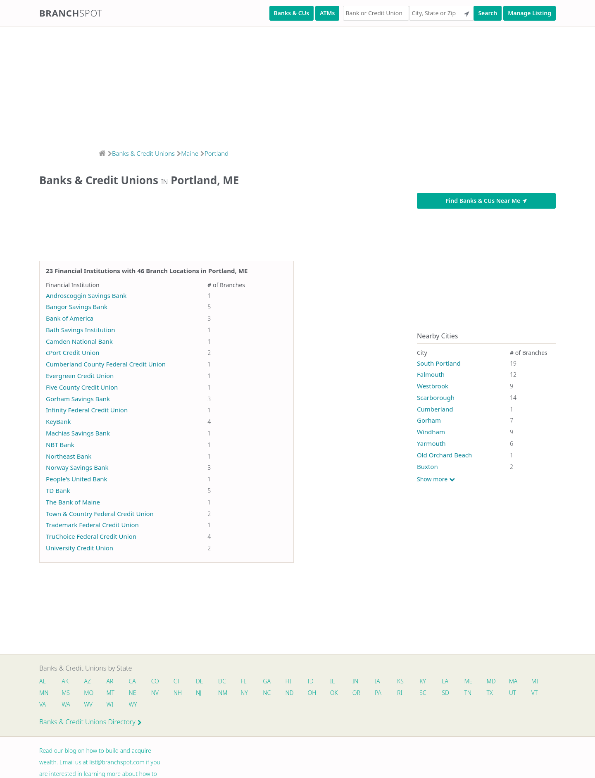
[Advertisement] (248, 85)
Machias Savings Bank (78, 433)
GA (267, 681)
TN (468, 693)
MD (491, 681)
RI (400, 693)
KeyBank (58, 421)
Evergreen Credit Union (80, 375)
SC (423, 693)
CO (155, 681)
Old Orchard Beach (444, 455)
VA (42, 704)
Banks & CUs (291, 13)
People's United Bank (76, 479)
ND (290, 693)
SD (446, 693)
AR (110, 681)
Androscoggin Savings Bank (86, 295)
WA (66, 704)
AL (42, 681)
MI (535, 681)
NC (267, 693)
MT (111, 693)
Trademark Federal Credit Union (92, 525)
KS (400, 681)
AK (65, 681)
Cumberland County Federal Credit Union (106, 364)
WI (110, 704)
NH (178, 693)
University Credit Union (79, 548)
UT (513, 693)
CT (177, 681)
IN (355, 681)
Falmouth (431, 374)
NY (244, 693)
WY (133, 704)
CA (132, 681)
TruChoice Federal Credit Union (91, 536)
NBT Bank (60, 444)
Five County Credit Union (82, 387)
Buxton (427, 466)
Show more (436, 479)
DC (222, 681)
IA (378, 681)
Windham (431, 432)
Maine (189, 153)
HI (288, 681)
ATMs (327, 13)
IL (332, 681)
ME (468, 681)
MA (513, 681)
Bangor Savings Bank (76, 306)
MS (66, 693)
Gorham (429, 420)
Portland (216, 153)
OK (334, 693)
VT (535, 693)
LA (445, 681)
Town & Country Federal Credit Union (100, 513)
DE (199, 681)
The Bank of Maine (73, 502)
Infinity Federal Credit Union (87, 410)
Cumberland (435, 409)
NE (132, 693)
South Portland (439, 363)
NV (155, 693)
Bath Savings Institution (80, 330)
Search (487, 13)
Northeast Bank (68, 456)
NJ (199, 693)
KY (423, 681)
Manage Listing (529, 13)
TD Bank (58, 490)
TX (490, 693)
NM (222, 693)
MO (88, 693)
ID (311, 681)
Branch (70, 13)
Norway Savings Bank (77, 467)
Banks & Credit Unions (143, 153)
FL (244, 681)
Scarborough (436, 397)
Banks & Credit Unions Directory (90, 721)
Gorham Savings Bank (78, 399)
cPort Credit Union (73, 352)
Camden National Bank (79, 341)
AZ (87, 681)
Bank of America (69, 318)
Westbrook (432, 386)
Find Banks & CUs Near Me (486, 201)
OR (356, 693)
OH (312, 693)
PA (378, 693)
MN (43, 693)
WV (88, 704)
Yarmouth (431, 443)
